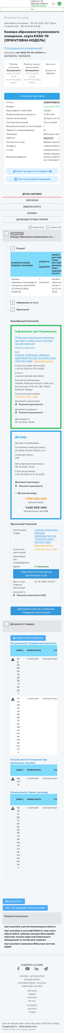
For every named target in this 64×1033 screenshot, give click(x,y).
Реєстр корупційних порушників (32, 179)
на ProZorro (10, 55)
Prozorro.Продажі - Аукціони (32, 983)
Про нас (32, 1001)
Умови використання (28, 1026)
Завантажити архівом (28, 637)
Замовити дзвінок (38, 5)
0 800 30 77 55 (37, 1)
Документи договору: (27, 482)
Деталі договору (26, 493)
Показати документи (29, 404)
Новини (32, 994)
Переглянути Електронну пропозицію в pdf (36, 573)
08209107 (49, 138)
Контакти (32, 997)
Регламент (32, 1005)
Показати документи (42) (29, 595)
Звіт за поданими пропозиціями (25, 907)
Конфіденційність (9, 1026)
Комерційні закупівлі (32, 986)
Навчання (32, 991)
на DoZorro (25, 55)
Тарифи (32, 1012)
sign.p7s (18, 781)
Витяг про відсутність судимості (32, 171)
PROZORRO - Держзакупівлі (32, 976)
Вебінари (32, 1009)
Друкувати (13, 901)
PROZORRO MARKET (32, 979)
